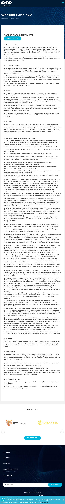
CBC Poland (38, 492)
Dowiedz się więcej (45, 502)
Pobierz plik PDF (12, 38)
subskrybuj (55, 484)
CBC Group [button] (32, 452)
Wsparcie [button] (32, 463)
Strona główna (4, 18)
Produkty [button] (32, 458)
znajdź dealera (32, 437)
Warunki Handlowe (14, 18)
